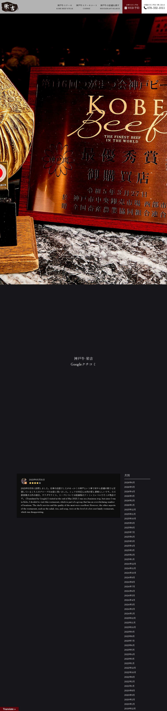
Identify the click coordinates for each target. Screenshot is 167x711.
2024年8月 (129, 581)
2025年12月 (130, 509)
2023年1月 (129, 663)
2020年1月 (129, 703)
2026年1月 (129, 504)
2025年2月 (129, 554)
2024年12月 (130, 563)
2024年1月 (129, 613)
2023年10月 (130, 627)
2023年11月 (130, 622)
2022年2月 (129, 681)
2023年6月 (129, 645)
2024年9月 (129, 577)
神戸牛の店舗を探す (110, 7)
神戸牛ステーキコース (86, 7)
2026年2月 (129, 500)
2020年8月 (129, 690)
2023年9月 (129, 631)
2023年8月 (129, 636)
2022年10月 (130, 672)
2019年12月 (130, 708)
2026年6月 (129, 482)
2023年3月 (129, 658)
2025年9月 (129, 522)
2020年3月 (129, 694)
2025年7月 (129, 532)
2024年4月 (129, 599)
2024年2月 (129, 608)
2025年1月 (129, 559)
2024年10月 (130, 572)
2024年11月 (130, 568)
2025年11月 (130, 513)
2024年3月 (129, 604)
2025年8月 (129, 527)
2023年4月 (129, 654)
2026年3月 (129, 495)
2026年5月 (129, 486)
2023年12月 (130, 617)
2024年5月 (129, 595)
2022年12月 (130, 667)
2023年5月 (129, 649)
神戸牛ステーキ (64, 7)
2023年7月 (129, 640)
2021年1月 (129, 685)
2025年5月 (129, 541)
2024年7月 (129, 586)
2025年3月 (129, 550)
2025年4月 (129, 545)
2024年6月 (129, 590)
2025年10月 (130, 518)
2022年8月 (129, 676)
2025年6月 (129, 536)
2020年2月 (129, 699)
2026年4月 (129, 491)
